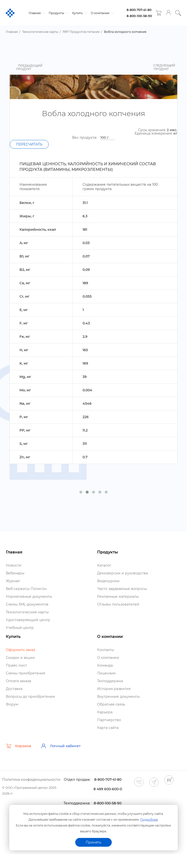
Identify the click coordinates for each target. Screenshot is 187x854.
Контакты (105, 650)
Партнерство (109, 720)
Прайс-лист (16, 665)
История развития (114, 689)
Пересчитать (29, 144)
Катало (104, 565)
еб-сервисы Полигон (26, 589)
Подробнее (149, 819)
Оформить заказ (20, 650)
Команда (105, 665)
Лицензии (106, 673)
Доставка (14, 689)
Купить (79, 13)
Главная (36, 13)
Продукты (58, 13)
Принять (93, 842)
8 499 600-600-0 (108, 789)
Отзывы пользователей (118, 604)
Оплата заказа (18, 681)
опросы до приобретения (30, 696)
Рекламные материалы (118, 596)
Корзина (18, 746)
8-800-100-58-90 (139, 16)
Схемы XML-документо (27, 604)
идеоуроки (108, 581)
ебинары (15, 573)
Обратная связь (111, 704)
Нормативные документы (29, 596)
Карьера (104, 712)
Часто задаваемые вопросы (122, 589)
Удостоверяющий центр (28, 620)
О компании (101, 13)
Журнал (13, 581)
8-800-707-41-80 (139, 10)
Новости (13, 565)
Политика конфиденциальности (31, 779)
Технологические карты (27, 612)
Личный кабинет (61, 746)
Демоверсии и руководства (122, 573)
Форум (12, 704)
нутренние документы (118, 696)
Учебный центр (20, 627)
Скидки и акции (20, 657)
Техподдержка (110, 681)
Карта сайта (108, 727)
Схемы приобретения (25, 673)
